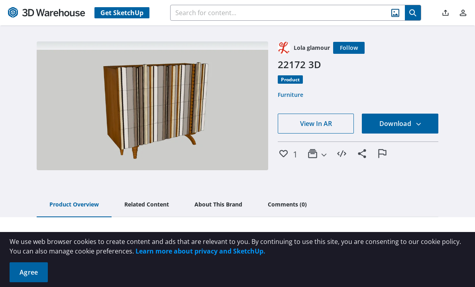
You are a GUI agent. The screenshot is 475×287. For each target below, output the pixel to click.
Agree (29, 272)
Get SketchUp (121, 12)
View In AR (316, 123)
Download (400, 123)
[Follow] (349, 48)
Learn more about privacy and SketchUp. (200, 251)
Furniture (290, 94)
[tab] (74, 205)
